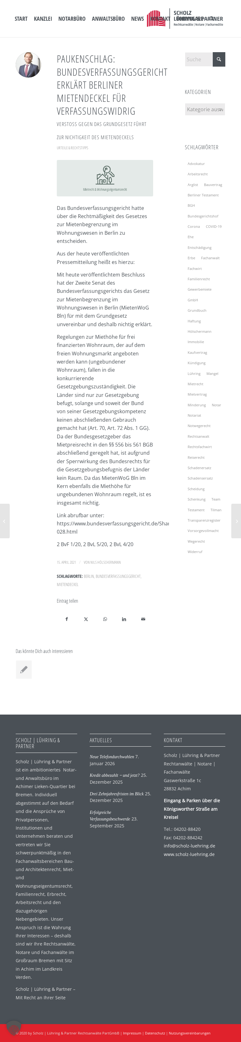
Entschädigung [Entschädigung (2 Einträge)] (200, 247)
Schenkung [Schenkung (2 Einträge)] (197, 499)
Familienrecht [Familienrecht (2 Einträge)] (199, 279)
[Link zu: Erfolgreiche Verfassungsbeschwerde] (24, 669)
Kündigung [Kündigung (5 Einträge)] (197, 362)
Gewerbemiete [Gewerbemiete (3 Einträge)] (200, 289)
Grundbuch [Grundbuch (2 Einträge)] (197, 310)
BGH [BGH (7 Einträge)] (191, 205)
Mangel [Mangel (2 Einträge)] (212, 373)
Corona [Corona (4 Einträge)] (194, 226)
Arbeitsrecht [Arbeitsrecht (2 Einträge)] (198, 174)
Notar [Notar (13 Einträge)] (216, 405)
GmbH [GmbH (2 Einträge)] (193, 300)
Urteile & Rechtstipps (72, 148)
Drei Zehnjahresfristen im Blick (117, 794)
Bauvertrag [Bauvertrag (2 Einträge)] (213, 184)
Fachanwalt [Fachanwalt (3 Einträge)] (210, 257)
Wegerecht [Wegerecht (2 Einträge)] (196, 541)
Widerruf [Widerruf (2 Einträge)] (195, 551)
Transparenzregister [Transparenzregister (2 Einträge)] (204, 520)
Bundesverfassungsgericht (118, 576)
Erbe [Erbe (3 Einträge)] (191, 257)
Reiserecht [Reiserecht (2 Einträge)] (196, 457)
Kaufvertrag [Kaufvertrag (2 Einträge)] (197, 352)
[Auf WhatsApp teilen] (105, 619)
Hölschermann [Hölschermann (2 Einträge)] (200, 331)
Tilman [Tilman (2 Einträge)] (216, 509)
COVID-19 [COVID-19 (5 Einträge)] (214, 226)
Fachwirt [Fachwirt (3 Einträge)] (195, 268)
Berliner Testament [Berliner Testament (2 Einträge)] (203, 195)
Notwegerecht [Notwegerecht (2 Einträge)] (199, 425)
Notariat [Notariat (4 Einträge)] (194, 415)
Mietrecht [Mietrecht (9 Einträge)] (195, 383)
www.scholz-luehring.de (189, 854)
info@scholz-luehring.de (189, 846)
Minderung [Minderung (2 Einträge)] (197, 405)
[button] (14, 1028)
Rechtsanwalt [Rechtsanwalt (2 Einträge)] (198, 436)
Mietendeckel (67, 584)
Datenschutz (155, 1033)
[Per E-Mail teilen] (143, 619)
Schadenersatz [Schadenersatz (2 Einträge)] (199, 467)
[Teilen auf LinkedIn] (124, 619)
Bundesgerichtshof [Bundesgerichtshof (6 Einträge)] (203, 216)
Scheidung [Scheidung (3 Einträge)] (196, 488)
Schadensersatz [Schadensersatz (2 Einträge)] (200, 478)
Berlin (89, 576)
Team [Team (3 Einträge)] (216, 499)
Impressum (132, 1033)
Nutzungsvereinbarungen (190, 1033)
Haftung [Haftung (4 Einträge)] (194, 321)
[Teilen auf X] (86, 619)
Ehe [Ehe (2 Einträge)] (191, 236)
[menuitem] (21, 18)
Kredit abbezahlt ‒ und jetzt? (115, 775)
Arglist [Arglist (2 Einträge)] (193, 184)
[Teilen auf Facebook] (66, 619)
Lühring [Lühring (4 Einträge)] (194, 373)
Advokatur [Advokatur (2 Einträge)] (196, 163)
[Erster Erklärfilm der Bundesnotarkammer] (5, 521)
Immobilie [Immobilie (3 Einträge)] (196, 341)
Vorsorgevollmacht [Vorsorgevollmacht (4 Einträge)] (203, 530)
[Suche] (211, 18)
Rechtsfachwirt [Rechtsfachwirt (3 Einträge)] (200, 446)
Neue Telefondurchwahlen (112, 756)
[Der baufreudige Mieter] (236, 521)
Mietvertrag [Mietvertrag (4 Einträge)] (197, 394)
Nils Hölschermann (105, 562)
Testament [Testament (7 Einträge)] (196, 509)
